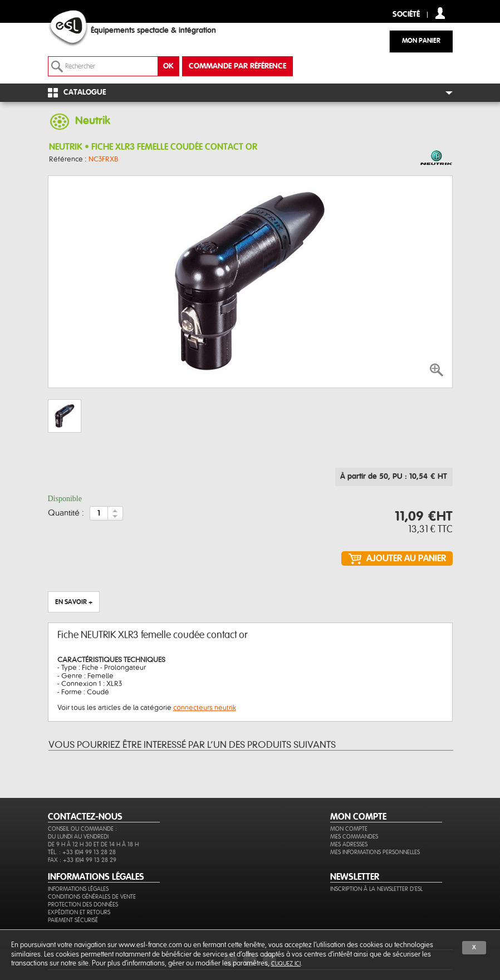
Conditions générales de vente (92, 897)
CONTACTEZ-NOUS (85, 816)
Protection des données (83, 904)
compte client (440, 13)
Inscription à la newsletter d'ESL (376, 889)
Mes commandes (354, 837)
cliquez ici (286, 964)
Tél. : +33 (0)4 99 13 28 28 (82, 852)
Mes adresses (348, 844)
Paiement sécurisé (73, 920)
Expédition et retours (79, 912)
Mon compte (348, 829)
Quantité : (66, 513)
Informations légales (78, 889)
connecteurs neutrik (204, 707)
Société (406, 14)
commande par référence (237, 66)
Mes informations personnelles (375, 852)
